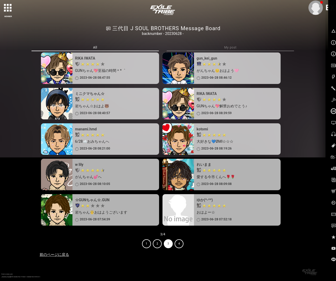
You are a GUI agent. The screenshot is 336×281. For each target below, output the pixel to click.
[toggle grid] (8, 8)
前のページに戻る (54, 254)
